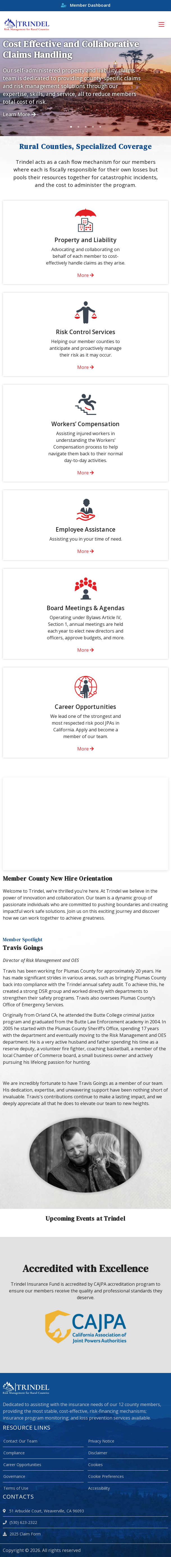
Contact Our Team (20, 1441)
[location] (5, 1511)
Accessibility (99, 1488)
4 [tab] (93, 127)
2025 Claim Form (22, 1534)
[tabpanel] (85, 87)
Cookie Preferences (106, 1476)
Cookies (95, 1464)
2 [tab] (78, 127)
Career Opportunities (22, 1464)
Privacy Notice (101, 1441)
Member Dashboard (85, 5)
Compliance (14, 1452)
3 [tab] (85, 127)
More (85, 275)
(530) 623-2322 (20, 1522)
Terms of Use (15, 1488)
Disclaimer (97, 1452)
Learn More (19, 114)
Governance (14, 1476)
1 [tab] (71, 127)
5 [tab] (100, 127)
